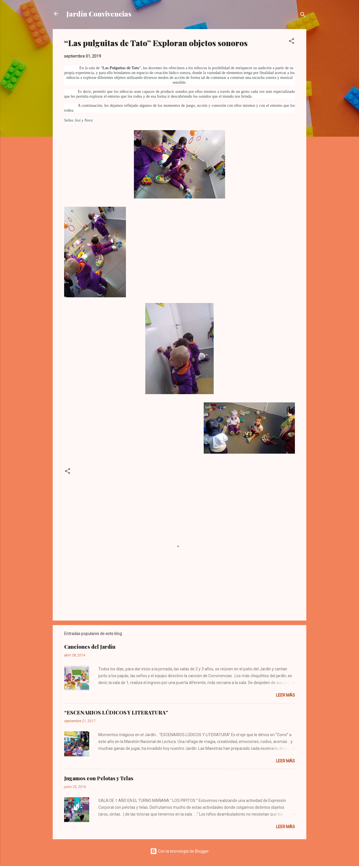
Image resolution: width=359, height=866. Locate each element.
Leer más (285, 695)
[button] (291, 42)
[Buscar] (302, 15)
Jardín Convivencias (98, 13)
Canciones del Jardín (89, 646)
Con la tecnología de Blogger (179, 851)
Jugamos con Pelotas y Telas (98, 778)
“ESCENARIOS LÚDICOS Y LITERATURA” (116, 712)
